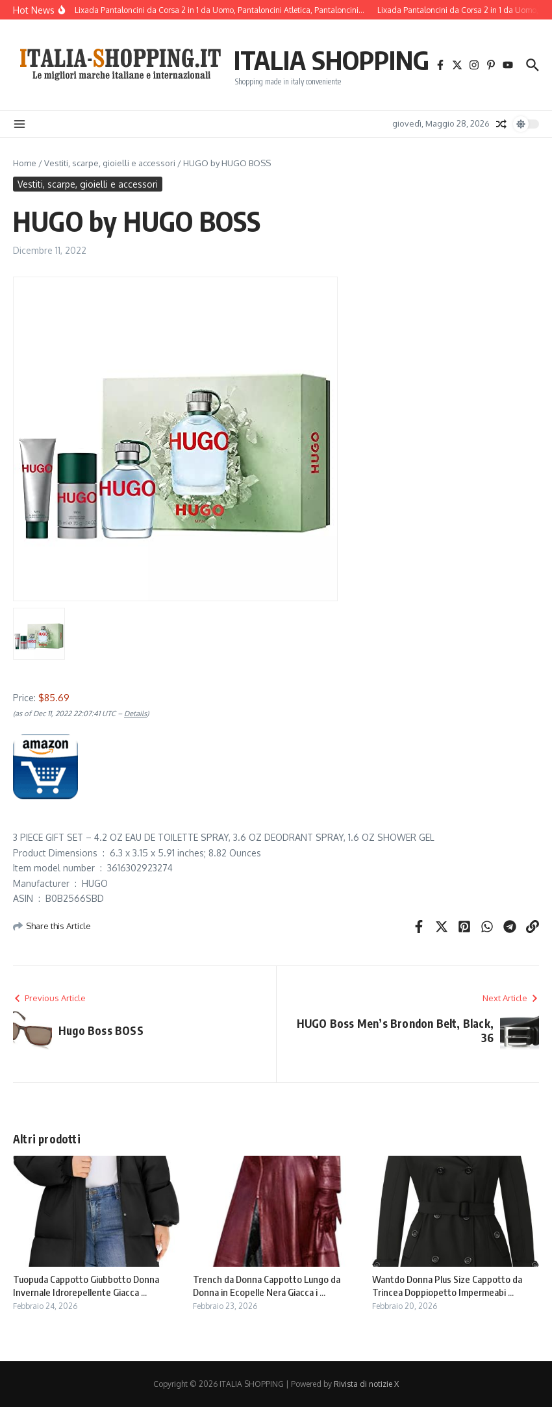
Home (24, 163)
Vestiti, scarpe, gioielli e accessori (109, 163)
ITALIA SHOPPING (331, 60)
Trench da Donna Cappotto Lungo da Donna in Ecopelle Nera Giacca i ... (266, 1285)
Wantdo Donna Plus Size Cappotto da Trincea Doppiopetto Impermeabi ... (447, 1285)
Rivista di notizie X (366, 1384)
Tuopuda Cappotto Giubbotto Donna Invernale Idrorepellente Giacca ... (86, 1285)
